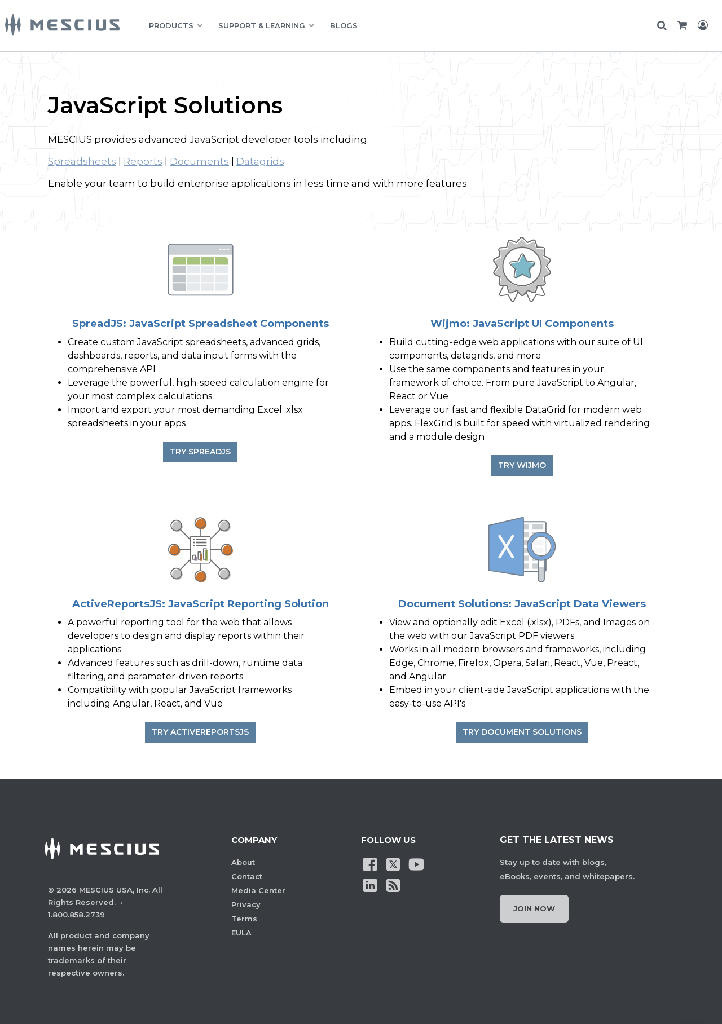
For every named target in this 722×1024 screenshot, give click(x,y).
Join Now (534, 908)
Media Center (258, 890)
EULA (241, 932)
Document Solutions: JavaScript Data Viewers (522, 604)
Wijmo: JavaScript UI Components (522, 324)
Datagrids (260, 161)
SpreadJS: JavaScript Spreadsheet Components (200, 324)
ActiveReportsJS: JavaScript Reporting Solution (200, 604)
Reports (143, 161)
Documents (199, 161)
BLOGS (344, 25)
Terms (244, 918)
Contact (246, 876)
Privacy (246, 904)
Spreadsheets (82, 161)
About (243, 862)
